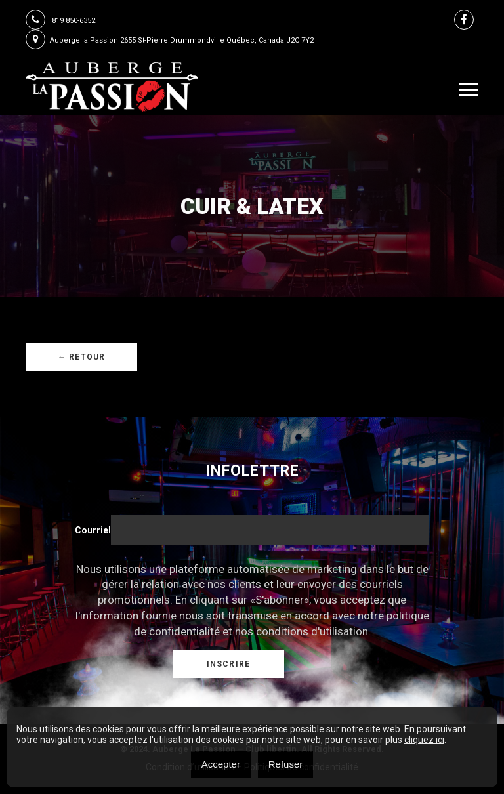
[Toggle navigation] (468, 89)
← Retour (82, 357)
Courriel (93, 530)
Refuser (285, 764)
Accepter (220, 764)
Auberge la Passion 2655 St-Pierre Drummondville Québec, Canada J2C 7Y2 (170, 40)
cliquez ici (424, 739)
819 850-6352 (60, 20)
